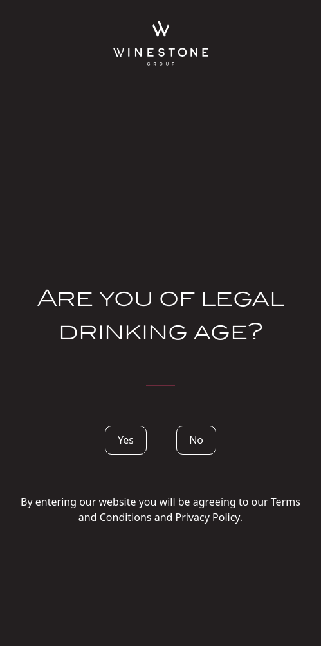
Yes (126, 440)
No (196, 440)
